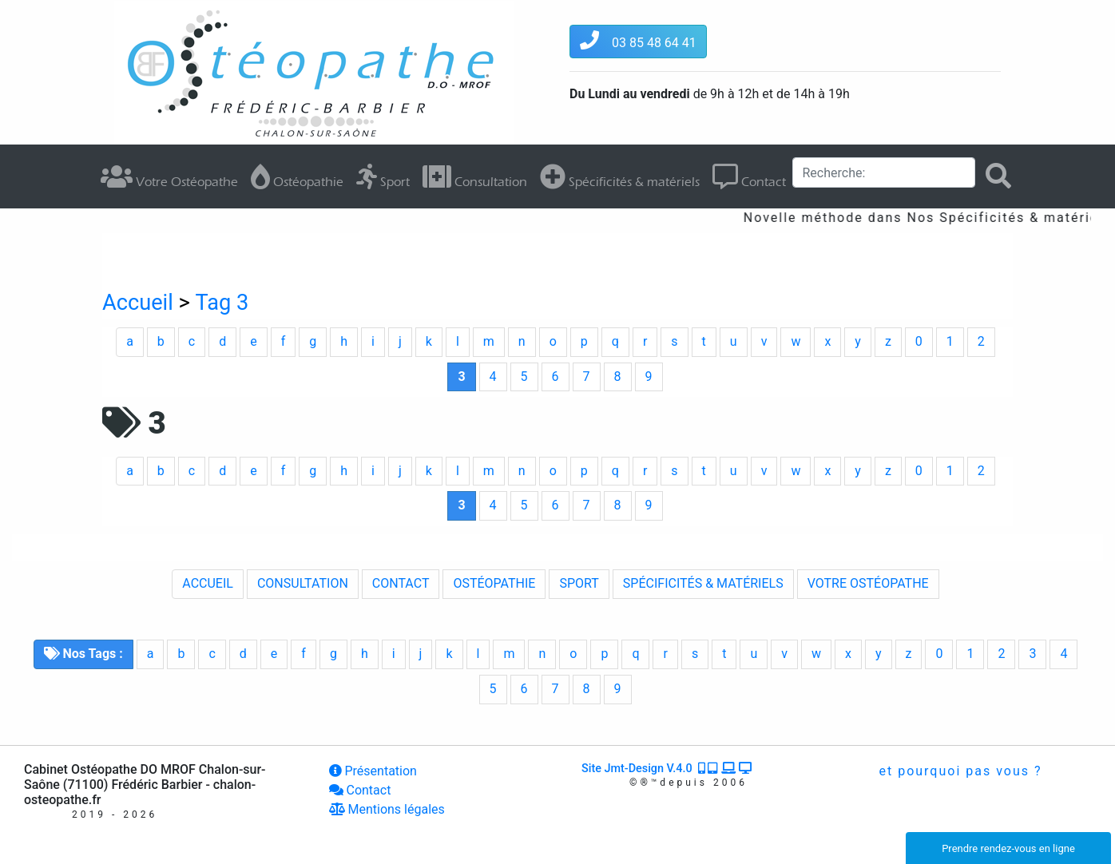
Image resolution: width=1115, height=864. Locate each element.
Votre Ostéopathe (169, 176)
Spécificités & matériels (620, 176)
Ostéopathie (297, 176)
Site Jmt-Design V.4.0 (667, 768)
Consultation (475, 176)
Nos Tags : (83, 653)
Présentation (373, 771)
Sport (383, 176)
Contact (749, 176)
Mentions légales (387, 809)
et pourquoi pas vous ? (958, 771)
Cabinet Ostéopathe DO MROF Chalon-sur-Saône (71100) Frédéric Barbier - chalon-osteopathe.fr (145, 784)
